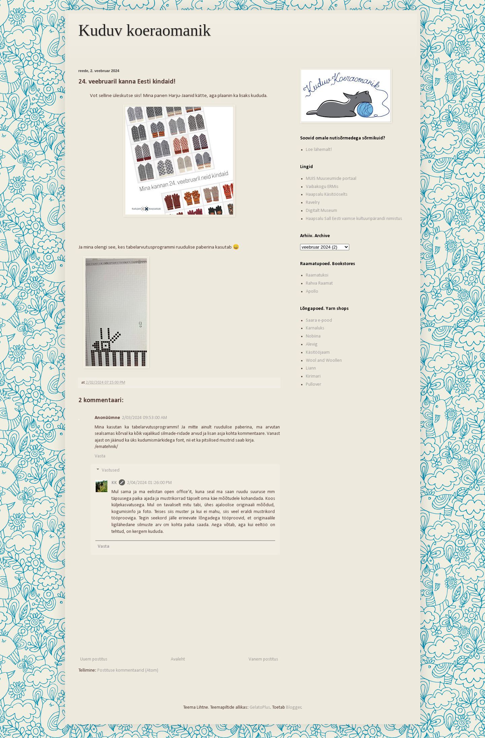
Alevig (312, 344)
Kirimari (313, 376)
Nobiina (313, 336)
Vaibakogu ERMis (322, 186)
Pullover (313, 384)
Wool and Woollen (324, 360)
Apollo (312, 291)
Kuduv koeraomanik (144, 30)
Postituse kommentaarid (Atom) (127, 670)
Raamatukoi (317, 275)
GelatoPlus (260, 707)
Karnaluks (315, 328)
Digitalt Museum (321, 210)
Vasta (100, 456)
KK (114, 482)
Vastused (111, 470)
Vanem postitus (263, 659)
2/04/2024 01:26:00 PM (149, 482)
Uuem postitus (93, 659)
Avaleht (178, 659)
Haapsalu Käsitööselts (327, 194)
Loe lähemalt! (319, 149)
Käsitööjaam (318, 352)
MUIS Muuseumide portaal (331, 178)
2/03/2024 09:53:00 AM (144, 417)
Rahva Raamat (319, 283)
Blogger (293, 707)
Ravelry (313, 202)
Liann (311, 368)
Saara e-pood (319, 320)
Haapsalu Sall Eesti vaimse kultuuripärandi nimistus (354, 218)
